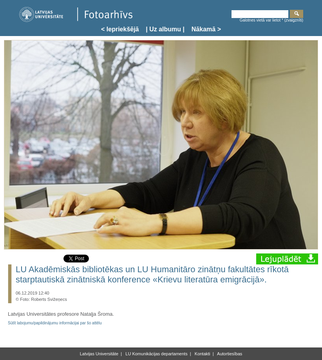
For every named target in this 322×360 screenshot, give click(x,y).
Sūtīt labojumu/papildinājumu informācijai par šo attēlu (55, 323)
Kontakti (202, 353)
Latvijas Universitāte (99, 353)
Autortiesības (229, 353)
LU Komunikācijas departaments (155, 353)
